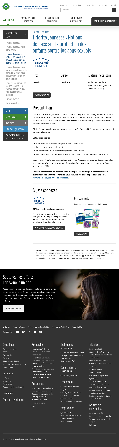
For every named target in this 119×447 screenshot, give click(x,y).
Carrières (9, 123)
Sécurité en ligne (38, 403)
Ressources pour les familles (100, 416)
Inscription (40, 95)
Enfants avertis (12, 98)
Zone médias (103, 5)
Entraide (92, 425)
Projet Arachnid (95, 349)
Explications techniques (66, 346)
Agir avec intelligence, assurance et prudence (99, 382)
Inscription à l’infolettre (69, 395)
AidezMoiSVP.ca (95, 369)
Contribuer (8, 344)
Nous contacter (19, 327)
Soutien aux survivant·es (95, 407)
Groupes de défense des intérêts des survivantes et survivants (100, 355)
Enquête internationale (98, 360)
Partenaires (7, 384)
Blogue (63, 389)
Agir (33, 406)
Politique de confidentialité (38, 327)
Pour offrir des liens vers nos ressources (14, 136)
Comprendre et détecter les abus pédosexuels (42, 395)
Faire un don (76, 5)
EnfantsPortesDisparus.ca (70, 415)
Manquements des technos (71, 401)
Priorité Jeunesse (13, 42)
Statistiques (36, 355)
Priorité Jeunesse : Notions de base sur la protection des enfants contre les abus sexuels (16, 58)
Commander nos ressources (68, 369)
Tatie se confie (12, 103)
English (113, 5)
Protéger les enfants (40, 400)
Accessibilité (77, 327)
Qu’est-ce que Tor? (67, 361)
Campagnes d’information (70, 392)
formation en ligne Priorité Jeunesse (50, 178)
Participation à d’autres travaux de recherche (41, 350)
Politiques (8, 393)
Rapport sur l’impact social (13, 387)
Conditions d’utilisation (60, 327)
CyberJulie (93, 378)
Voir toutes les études (40, 377)
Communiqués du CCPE (69, 386)
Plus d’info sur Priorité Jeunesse (49, 228)
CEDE (7, 111)
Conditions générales (68, 375)
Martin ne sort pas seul (98, 375)
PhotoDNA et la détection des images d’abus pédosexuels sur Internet (72, 355)
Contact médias (66, 398)
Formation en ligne (11, 34)
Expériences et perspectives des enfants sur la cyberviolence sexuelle (43, 372)
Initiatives (94, 344)
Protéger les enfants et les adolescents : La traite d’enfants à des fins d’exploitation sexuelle (16, 88)
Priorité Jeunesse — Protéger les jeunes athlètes (100, 391)
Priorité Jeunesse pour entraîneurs (15, 48)
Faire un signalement (13, 400)
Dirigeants (7, 381)
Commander (90, 5)
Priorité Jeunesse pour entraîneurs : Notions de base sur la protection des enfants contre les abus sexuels (16, 72)
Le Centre (63, 5)
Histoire (6, 378)
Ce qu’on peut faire (96, 413)
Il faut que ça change (14, 129)
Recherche (37, 344)
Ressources (37, 384)
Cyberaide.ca (65, 412)
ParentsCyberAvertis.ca (98, 387)
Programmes (67, 408)
